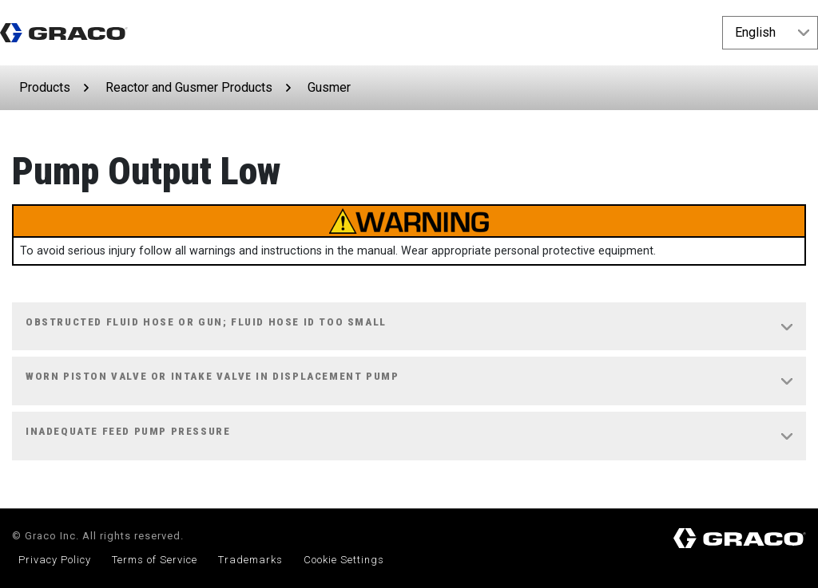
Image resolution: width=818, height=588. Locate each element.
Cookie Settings (344, 560)
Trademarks (250, 560)
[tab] (409, 327)
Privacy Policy (54, 560)
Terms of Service (154, 560)
